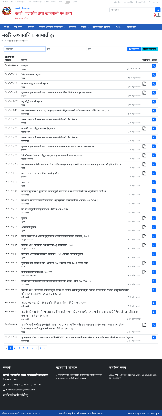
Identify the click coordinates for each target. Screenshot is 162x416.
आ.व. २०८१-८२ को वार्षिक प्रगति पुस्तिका (40, 173)
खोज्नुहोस (134, 49)
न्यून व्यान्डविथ (128, 2)
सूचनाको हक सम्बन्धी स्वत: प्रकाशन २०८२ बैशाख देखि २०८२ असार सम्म (54, 263)
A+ (158, 2)
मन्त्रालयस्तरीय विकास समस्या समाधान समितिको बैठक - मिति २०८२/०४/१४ (56, 281)
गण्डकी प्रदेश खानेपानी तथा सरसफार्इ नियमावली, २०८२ (47, 245)
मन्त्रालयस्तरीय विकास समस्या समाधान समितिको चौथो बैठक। (49, 137)
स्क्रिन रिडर (117, 2)
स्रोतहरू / (24, 132)
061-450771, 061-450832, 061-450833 (24, 384)
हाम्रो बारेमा (18, 27)
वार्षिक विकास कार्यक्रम (101, 27)
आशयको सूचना (28, 227)
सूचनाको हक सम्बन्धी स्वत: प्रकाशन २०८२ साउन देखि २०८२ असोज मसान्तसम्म (57, 146)
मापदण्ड (30, 159)
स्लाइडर (24, 65)
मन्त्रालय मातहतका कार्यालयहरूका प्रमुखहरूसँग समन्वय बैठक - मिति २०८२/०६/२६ (59, 200)
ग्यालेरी (23, 123)
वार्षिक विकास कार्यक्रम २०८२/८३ (36, 272)
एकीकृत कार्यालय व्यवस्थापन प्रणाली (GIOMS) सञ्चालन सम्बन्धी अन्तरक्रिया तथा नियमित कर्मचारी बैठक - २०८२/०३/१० (77, 337)
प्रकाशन (31, 27)
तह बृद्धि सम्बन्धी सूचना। (32, 101)
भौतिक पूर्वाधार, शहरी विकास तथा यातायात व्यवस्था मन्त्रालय (80, 374)
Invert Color (141, 2)
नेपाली (60, 2)
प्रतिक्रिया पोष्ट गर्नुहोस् (18, 2)
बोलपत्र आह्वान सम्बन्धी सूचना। (35, 83)
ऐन (29, 132)
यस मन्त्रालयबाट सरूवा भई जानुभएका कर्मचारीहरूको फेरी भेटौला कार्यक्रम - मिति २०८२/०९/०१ (65, 110)
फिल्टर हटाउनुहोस (149, 49)
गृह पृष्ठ (6, 27)
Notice (25, 182)
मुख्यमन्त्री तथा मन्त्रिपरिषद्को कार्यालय (72, 378)
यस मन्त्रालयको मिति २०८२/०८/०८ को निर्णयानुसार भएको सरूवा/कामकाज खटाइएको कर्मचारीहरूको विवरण (71, 164)
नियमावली (31, 248)
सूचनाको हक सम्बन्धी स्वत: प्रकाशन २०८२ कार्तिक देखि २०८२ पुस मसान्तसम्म (56, 92)
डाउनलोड (72, 27)
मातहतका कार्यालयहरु (35, 2)
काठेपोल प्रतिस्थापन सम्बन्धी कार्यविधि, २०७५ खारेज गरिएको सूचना (52, 254)
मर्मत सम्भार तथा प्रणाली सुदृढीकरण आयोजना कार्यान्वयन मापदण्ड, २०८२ (55, 236)
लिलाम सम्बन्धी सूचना (31, 74)
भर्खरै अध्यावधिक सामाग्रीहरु (17, 40)
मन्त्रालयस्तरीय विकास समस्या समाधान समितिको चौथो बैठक (49, 119)
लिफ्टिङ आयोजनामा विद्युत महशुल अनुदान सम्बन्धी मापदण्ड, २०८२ (52, 155)
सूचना (23, 78)
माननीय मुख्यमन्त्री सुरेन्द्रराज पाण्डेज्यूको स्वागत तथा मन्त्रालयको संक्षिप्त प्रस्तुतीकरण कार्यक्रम (63, 191)
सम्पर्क (5, 2)
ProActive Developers (150, 413)
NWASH (118, 27)
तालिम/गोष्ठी (131, 27)
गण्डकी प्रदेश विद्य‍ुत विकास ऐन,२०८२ (38, 128)
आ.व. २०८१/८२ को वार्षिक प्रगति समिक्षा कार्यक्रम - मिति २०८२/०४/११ (54, 303)
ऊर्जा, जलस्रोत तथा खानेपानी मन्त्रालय (43, 13)
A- (150, 2)
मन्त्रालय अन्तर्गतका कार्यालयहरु (51, 27)
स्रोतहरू (83, 27)
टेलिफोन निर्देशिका (50, 2)
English (74, 2)
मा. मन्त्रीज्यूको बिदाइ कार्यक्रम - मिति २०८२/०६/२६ (44, 209)
